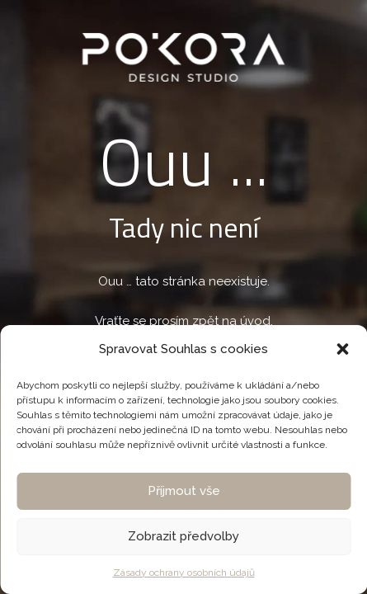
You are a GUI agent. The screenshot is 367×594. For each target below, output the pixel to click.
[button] (342, 349)
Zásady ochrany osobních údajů (184, 572)
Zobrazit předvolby (183, 536)
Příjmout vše (184, 490)
